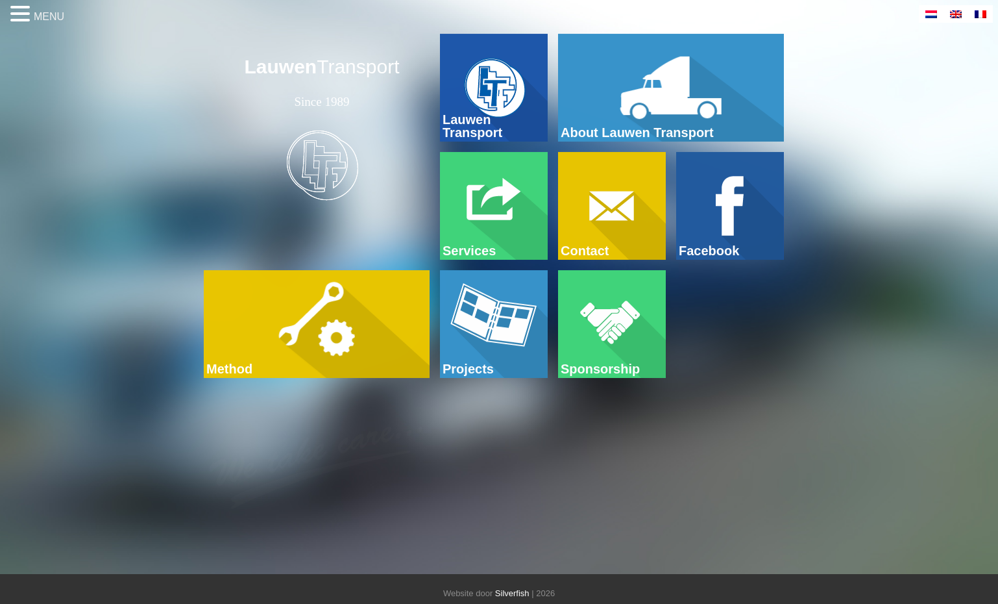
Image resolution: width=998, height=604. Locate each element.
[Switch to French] (980, 14)
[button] (22, 15)
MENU (49, 16)
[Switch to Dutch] (931, 14)
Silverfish (512, 593)
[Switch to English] (955, 14)
